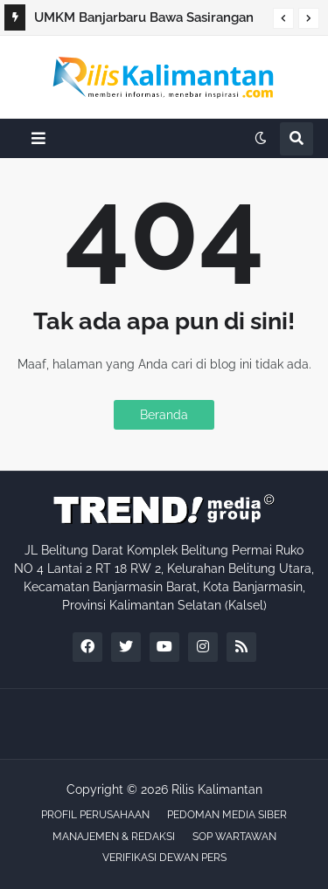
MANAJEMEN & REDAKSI (113, 836)
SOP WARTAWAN (234, 836)
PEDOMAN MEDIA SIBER (227, 815)
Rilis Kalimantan (216, 789)
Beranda (164, 415)
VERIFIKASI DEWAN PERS (164, 857)
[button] (283, 18)
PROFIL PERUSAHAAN (95, 815)
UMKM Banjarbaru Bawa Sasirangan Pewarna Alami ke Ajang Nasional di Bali (145, 20)
